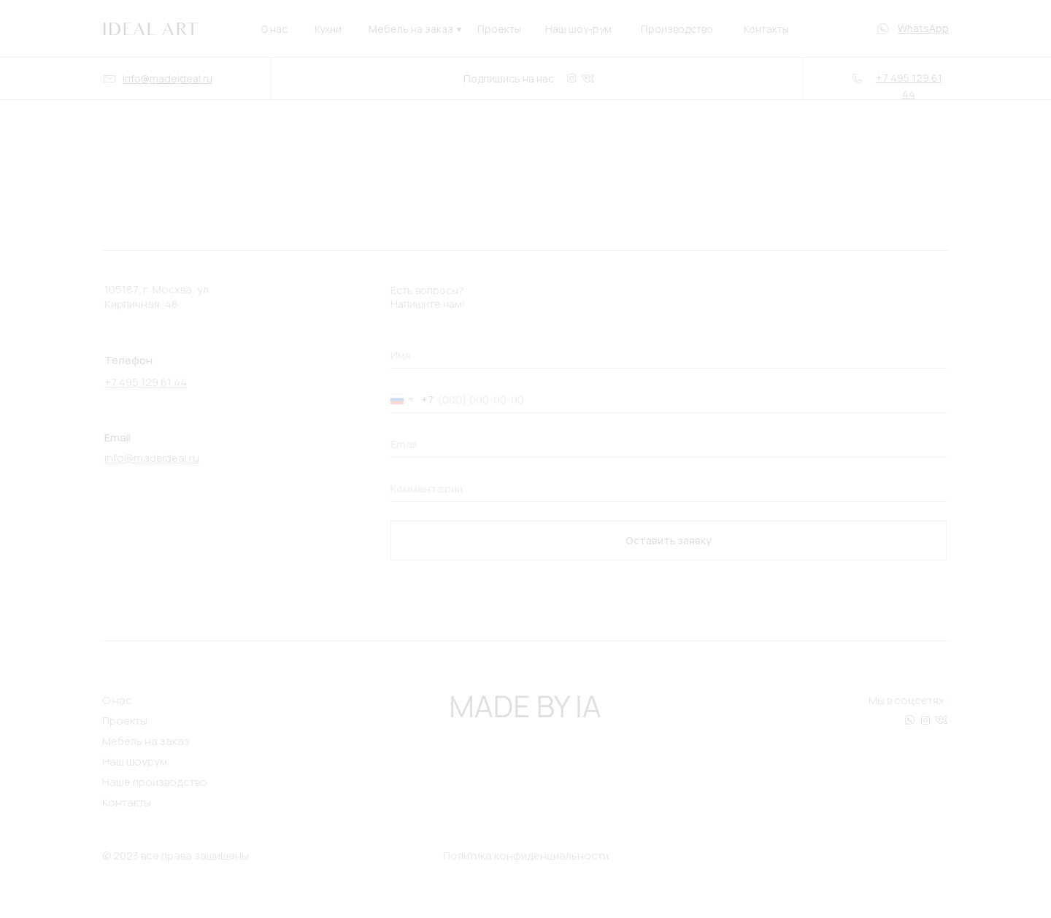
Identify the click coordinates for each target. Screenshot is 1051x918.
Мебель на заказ (411, 29)
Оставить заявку (668, 540)
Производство (677, 29)
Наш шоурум (134, 761)
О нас (274, 29)
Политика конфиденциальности (526, 855)
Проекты (499, 29)
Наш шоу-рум (578, 29)
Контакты (766, 29)
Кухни (328, 29)
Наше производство (154, 782)
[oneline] (668, 355)
